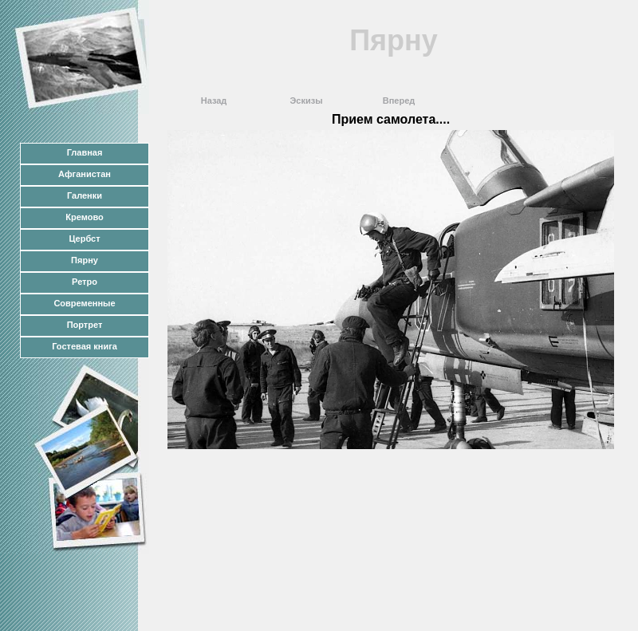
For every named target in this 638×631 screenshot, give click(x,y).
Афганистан (84, 174)
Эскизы (305, 100)
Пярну (84, 260)
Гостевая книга (84, 346)
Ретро (84, 281)
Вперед (399, 100)
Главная (85, 152)
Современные (84, 303)
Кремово (84, 217)
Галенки (84, 195)
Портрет (85, 324)
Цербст (84, 238)
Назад (214, 100)
